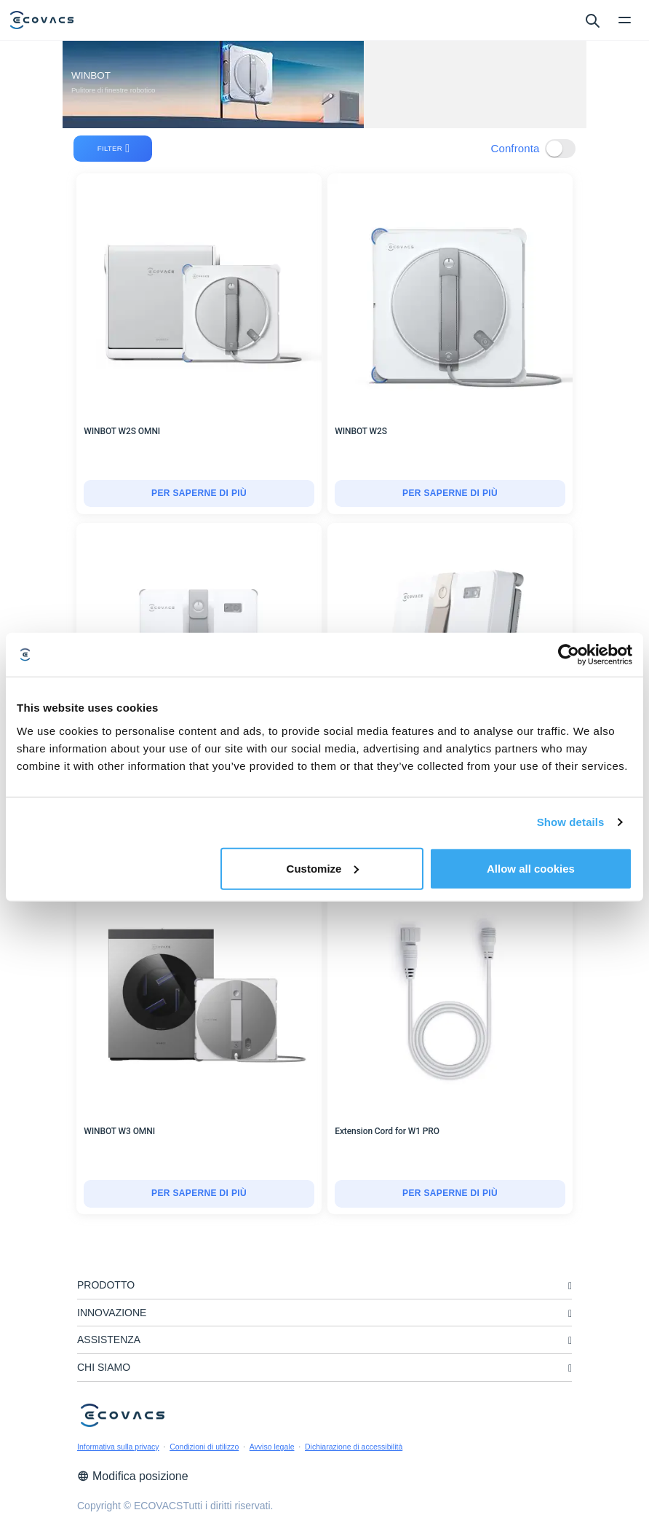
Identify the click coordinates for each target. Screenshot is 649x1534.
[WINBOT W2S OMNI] (199, 494)
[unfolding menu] (570, 1286)
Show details (571, 822)
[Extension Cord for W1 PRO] (450, 1194)
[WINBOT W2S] (450, 494)
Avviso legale (272, 1446)
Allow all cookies (531, 868)
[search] (592, 19)
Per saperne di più (199, 493)
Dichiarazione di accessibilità (353, 1446)
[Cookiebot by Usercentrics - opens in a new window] (568, 655)
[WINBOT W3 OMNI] (199, 1194)
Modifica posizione (132, 1476)
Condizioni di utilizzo (204, 1446)
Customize (323, 868)
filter (113, 148)
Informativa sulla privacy (118, 1446)
